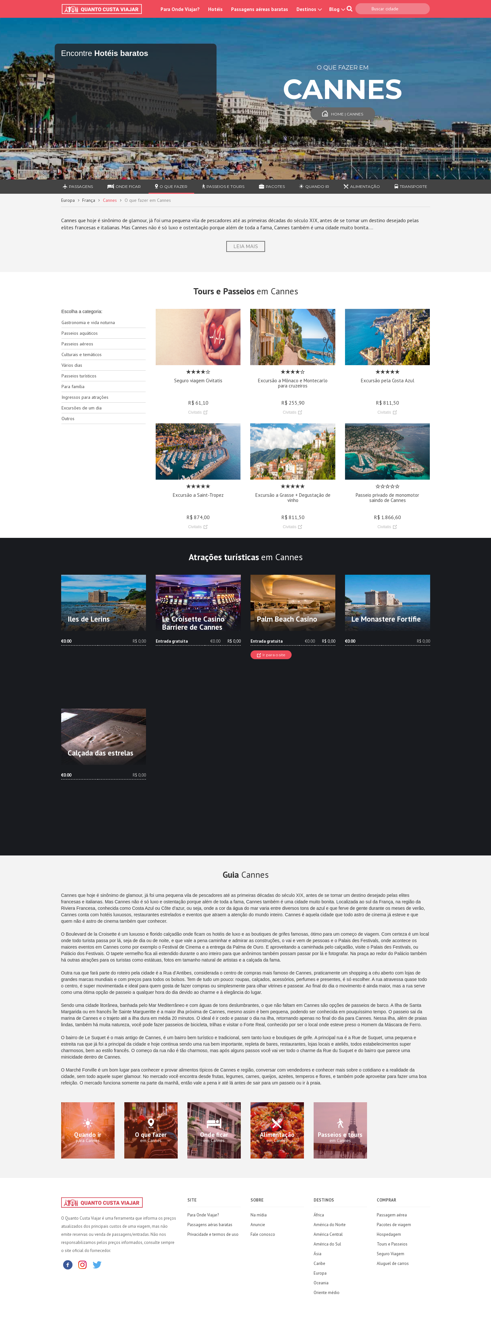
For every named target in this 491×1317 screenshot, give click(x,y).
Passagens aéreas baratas (259, 9)
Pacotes (272, 186)
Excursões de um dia (81, 408)
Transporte (411, 186)
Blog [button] (336, 9)
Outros (67, 418)
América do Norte (330, 1224)
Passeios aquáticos (79, 333)
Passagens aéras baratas (209, 1224)
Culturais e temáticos (81, 354)
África (319, 1215)
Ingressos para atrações (84, 397)
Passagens (78, 186)
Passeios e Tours (223, 186)
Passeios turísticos (78, 376)
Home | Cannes (342, 114)
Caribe (319, 1263)
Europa (68, 200)
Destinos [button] (308, 9)
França (88, 200)
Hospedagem (389, 1234)
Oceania (321, 1283)
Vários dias (71, 365)
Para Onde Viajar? (180, 9)
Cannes (110, 200)
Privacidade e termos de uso (213, 1234)
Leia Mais (245, 246)
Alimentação (362, 186)
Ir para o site (271, 654)
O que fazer (171, 186)
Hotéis (215, 9)
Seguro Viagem (390, 1254)
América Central (328, 1234)
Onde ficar (124, 186)
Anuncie (258, 1224)
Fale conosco (263, 1234)
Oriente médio (327, 1292)
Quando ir (314, 186)
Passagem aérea (392, 1215)
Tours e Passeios (392, 1244)
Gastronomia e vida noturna (88, 322)
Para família (72, 386)
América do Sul (327, 1244)
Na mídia (259, 1215)
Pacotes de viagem (394, 1224)
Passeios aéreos (77, 344)
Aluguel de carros (393, 1263)
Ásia (317, 1254)
